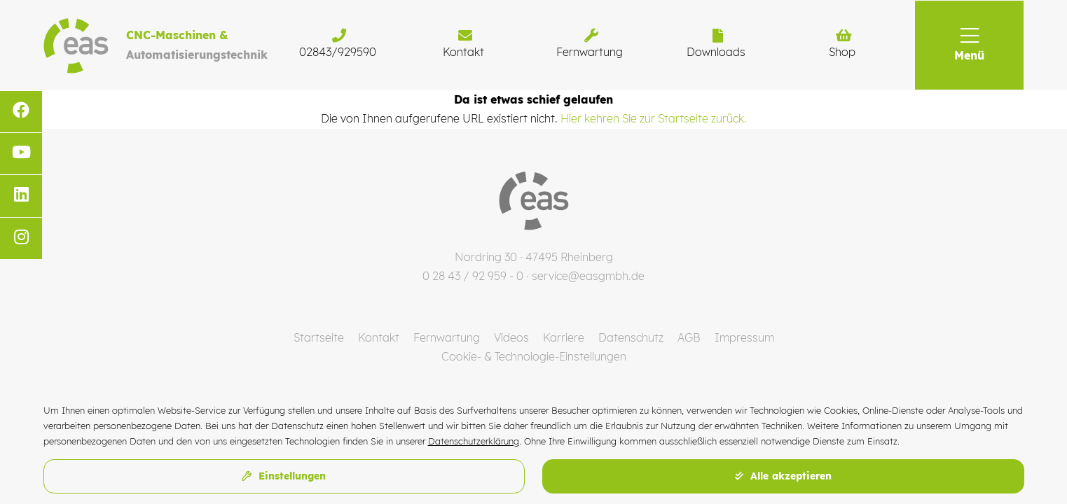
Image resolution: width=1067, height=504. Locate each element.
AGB (689, 337)
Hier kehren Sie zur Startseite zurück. (653, 118)
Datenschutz (630, 337)
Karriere (563, 337)
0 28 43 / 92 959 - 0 (472, 276)
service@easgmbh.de (588, 276)
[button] (969, 45)
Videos (511, 337)
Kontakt (378, 337)
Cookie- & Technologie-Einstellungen (533, 356)
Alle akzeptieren (783, 476)
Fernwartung (446, 337)
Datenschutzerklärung (473, 441)
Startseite (319, 337)
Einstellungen (284, 476)
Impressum (744, 337)
